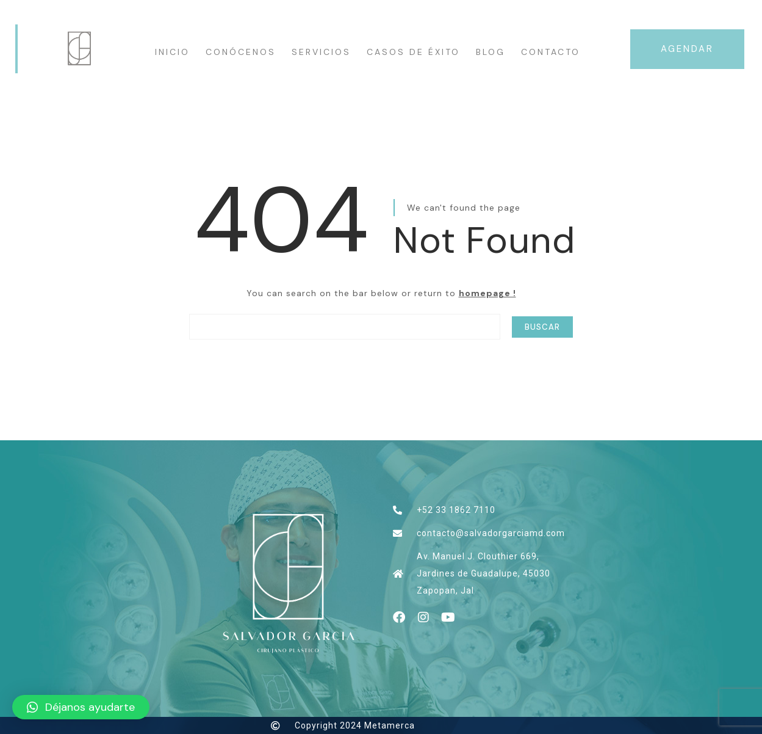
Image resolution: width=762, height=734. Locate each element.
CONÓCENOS (241, 51)
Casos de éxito (413, 51)
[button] (80, 707)
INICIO (172, 51)
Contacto (550, 51)
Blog (490, 51)
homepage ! (487, 293)
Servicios (321, 51)
